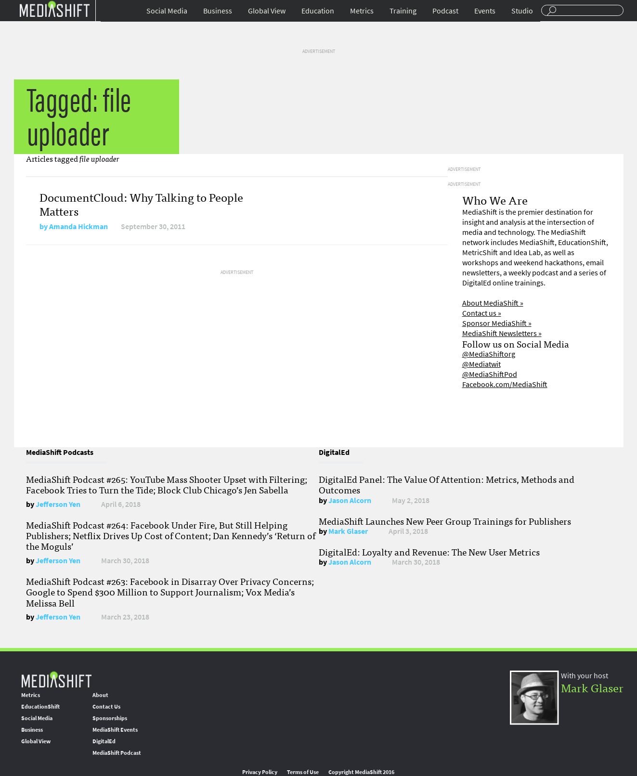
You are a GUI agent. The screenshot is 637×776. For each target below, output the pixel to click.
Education (317, 11)
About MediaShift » (492, 303)
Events (484, 11)
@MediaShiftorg (488, 354)
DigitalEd (104, 741)
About (100, 695)
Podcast (445, 11)
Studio (522, 11)
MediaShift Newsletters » (502, 333)
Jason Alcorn (349, 500)
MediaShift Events (115, 730)
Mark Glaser (348, 531)
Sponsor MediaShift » (497, 323)
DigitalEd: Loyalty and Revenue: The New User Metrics (429, 551)
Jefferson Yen (58, 504)
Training (403, 11)
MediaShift (56, 679)
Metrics (362, 11)
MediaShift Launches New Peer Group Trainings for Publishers (445, 521)
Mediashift (54, 8)
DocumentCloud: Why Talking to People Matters (141, 203)
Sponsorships (109, 718)
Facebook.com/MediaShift (504, 384)
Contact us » (481, 313)
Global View (267, 11)
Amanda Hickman (78, 226)
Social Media (166, 11)
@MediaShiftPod (489, 374)
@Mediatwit (481, 364)
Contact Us (106, 707)
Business (217, 11)
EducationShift (40, 707)
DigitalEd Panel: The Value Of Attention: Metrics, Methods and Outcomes (446, 484)
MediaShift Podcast (116, 753)
